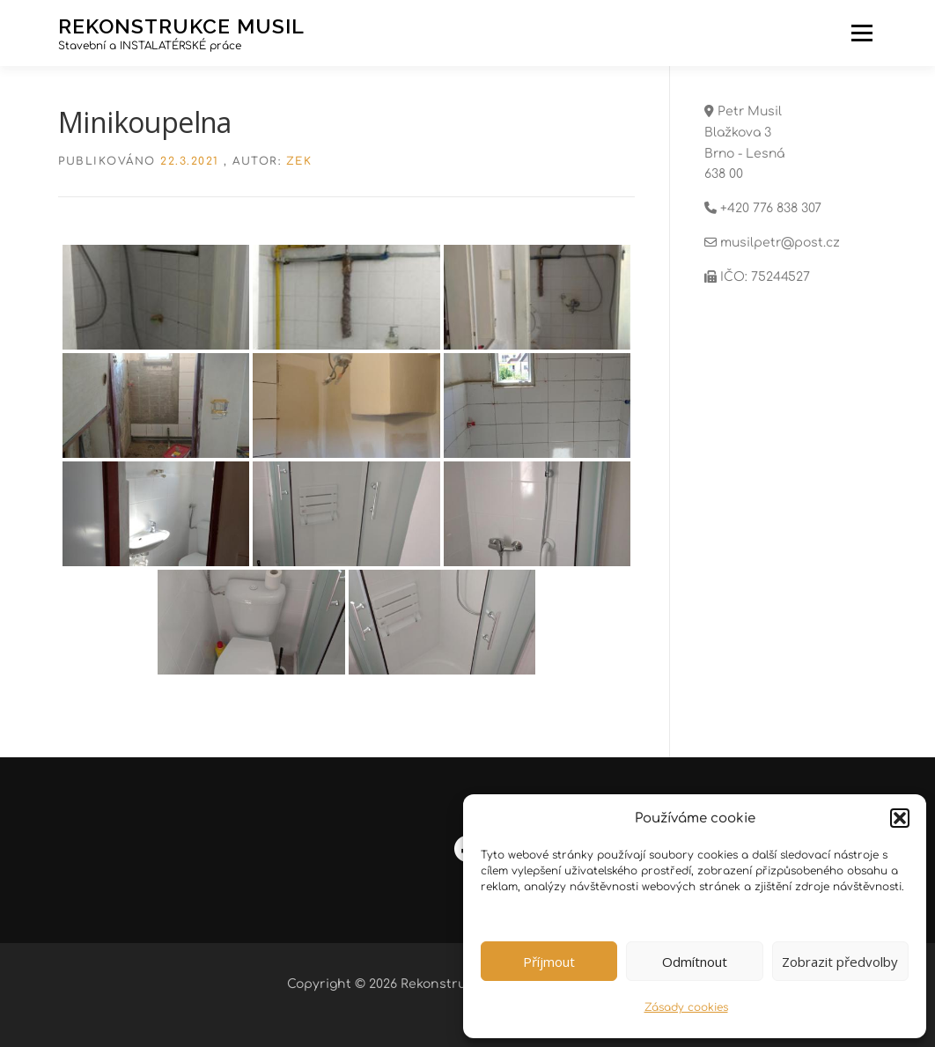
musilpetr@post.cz (780, 242)
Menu (861, 33)
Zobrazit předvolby (840, 961)
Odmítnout (694, 961)
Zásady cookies (686, 1007)
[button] (900, 818)
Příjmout (549, 961)
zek (299, 161)
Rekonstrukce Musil (181, 25)
